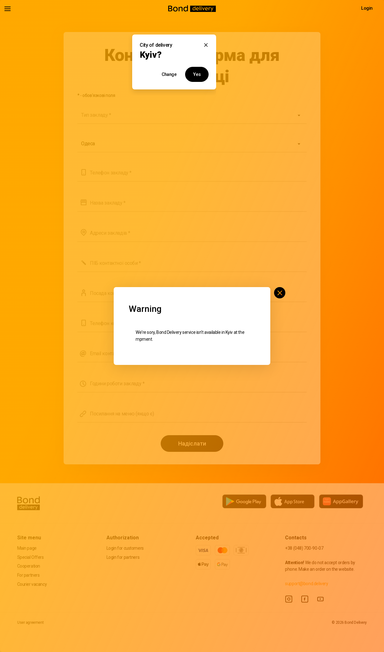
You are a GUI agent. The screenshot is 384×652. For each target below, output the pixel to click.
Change (169, 74)
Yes (197, 74)
